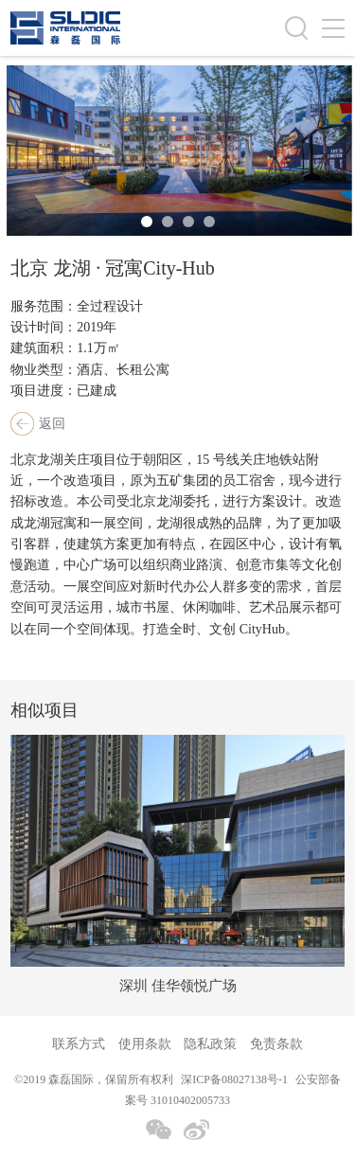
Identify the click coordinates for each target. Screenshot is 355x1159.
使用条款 (144, 1044)
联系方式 (78, 1044)
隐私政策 (210, 1044)
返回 (52, 424)
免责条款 (276, 1044)
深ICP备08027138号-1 (234, 1079)
